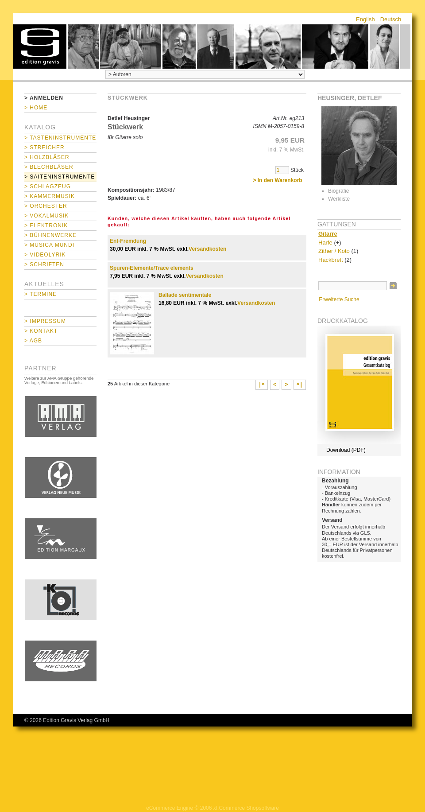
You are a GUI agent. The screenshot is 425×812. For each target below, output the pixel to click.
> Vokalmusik (46, 216)
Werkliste (339, 199)
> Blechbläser (48, 167)
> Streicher (44, 147)
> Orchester (45, 206)
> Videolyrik (45, 255)
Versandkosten (207, 249)
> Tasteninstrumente (60, 138)
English (365, 19)
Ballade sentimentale (184, 295)
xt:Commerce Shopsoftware (246, 808)
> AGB (33, 341)
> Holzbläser (47, 157)
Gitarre (327, 233)
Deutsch (391, 19)
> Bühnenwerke (50, 235)
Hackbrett (330, 259)
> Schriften (44, 264)
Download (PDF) (346, 450)
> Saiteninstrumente (59, 177)
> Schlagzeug (47, 186)
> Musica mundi (49, 245)
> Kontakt (41, 331)
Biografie (338, 191)
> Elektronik (46, 225)
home (39, 46)
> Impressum (45, 321)
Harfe (325, 242)
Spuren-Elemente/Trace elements (151, 268)
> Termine (40, 294)
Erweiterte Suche (339, 299)
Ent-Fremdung (128, 241)
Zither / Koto (334, 251)
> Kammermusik (49, 196)
